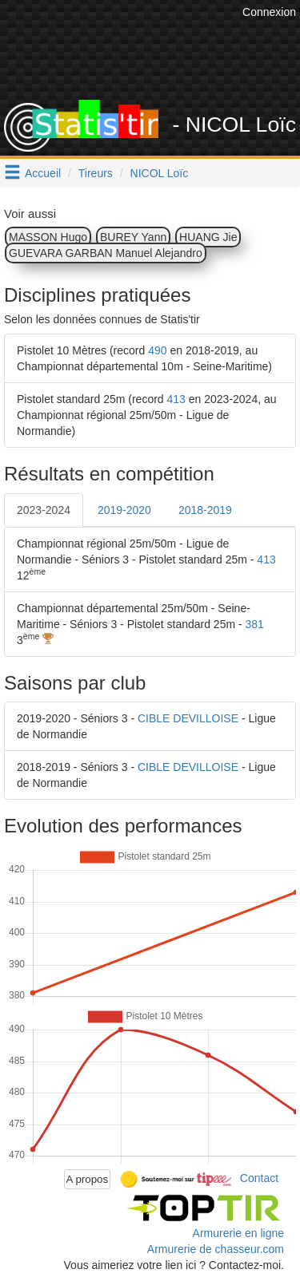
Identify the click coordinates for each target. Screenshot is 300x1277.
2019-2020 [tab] (124, 510)
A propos (87, 1179)
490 (157, 350)
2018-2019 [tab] (205, 510)
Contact (259, 1178)
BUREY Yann (133, 237)
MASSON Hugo (48, 237)
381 (255, 624)
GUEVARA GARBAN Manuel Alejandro (105, 253)
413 (176, 399)
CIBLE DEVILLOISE (188, 718)
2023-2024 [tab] (43, 510)
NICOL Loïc (159, 173)
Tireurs (95, 173)
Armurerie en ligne (238, 1233)
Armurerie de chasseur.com (215, 1249)
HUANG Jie (208, 237)
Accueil (43, 173)
